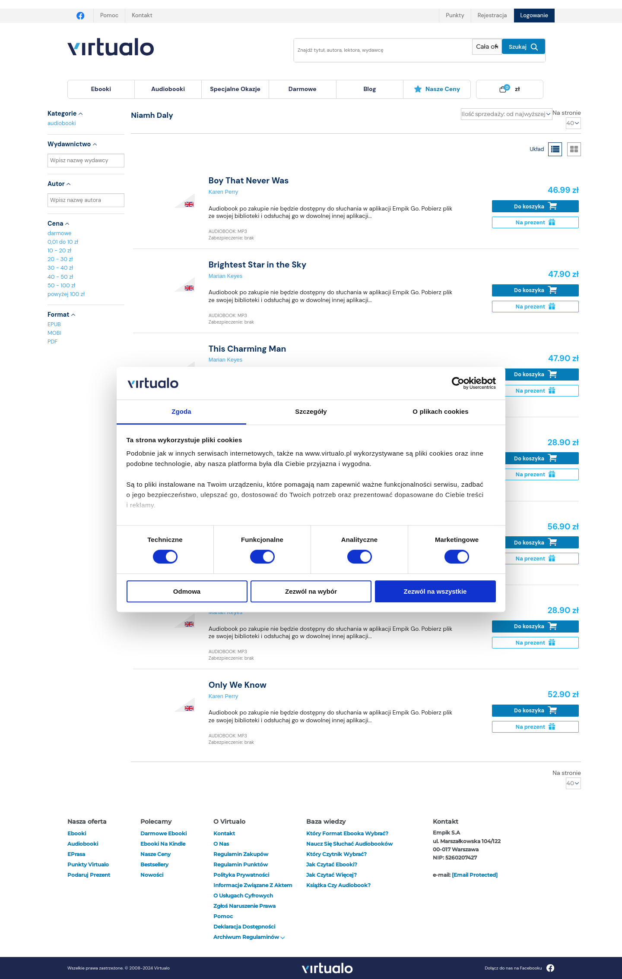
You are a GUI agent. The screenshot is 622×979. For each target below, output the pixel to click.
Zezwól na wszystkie (435, 591)
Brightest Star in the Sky (258, 264)
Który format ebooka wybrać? (347, 833)
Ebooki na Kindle (162, 843)
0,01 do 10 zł (63, 242)
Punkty (455, 15)
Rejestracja (492, 15)
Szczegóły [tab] (311, 412)
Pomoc (109, 15)
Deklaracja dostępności (244, 926)
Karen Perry (223, 192)
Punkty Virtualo (88, 864)
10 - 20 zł (59, 250)
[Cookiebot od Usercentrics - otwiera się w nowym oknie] (458, 383)
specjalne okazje (235, 89)
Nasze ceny (437, 89)
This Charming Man (247, 348)
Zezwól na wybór (311, 591)
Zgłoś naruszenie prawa (244, 906)
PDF (52, 341)
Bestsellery (154, 864)
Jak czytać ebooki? (331, 864)
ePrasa (76, 854)
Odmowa (186, 591)
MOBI (54, 333)
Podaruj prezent (88, 875)
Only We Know (238, 685)
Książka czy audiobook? (338, 885)
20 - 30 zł (60, 259)
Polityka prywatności (241, 875)
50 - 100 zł (61, 285)
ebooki (76, 833)
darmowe (303, 89)
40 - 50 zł (60, 276)
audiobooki (62, 123)
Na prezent (535, 222)
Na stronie (566, 112)
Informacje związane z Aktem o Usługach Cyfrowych (252, 890)
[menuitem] (101, 89)
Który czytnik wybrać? (336, 854)
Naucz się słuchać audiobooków (349, 843)
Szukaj (523, 47)
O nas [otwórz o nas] (221, 843)
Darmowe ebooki (163, 833)
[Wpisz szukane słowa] (377, 50)
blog (369, 89)
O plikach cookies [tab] (440, 412)
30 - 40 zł (60, 267)
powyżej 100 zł (66, 294)
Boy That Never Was (249, 180)
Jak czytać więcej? (331, 875)
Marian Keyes (225, 276)
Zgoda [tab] (181, 412)
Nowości (151, 875)
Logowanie (534, 15)
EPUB (54, 324)
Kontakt (142, 15)
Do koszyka (535, 206)
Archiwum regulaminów (249, 937)
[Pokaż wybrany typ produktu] (487, 47)
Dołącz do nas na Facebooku (519, 968)
